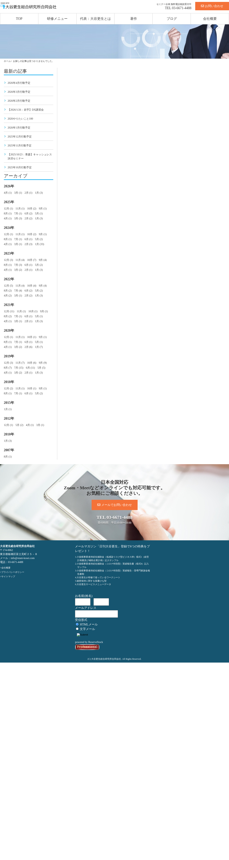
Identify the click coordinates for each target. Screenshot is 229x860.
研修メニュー (57, 19)
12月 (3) (8, 260)
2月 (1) (28, 192)
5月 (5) (41, 367)
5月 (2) (39, 239)
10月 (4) (31, 285)
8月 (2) (8, 290)
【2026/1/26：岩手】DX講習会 (26, 109)
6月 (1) (28, 239)
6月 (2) (28, 213)
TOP (19, 19)
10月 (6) (31, 362)
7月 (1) (18, 213)
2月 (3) (28, 244)
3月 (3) (18, 218)
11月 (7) (19, 362)
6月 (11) (30, 367)
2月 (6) (28, 347)
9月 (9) (43, 362)
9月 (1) (43, 208)
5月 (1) (39, 213)
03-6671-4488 (181, 8)
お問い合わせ (212, 6)
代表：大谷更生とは (95, 19)
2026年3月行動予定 (19, 91)
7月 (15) (18, 367)
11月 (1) (19, 208)
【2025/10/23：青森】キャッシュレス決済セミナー (30, 156)
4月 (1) (8, 192)
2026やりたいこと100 (20, 118)
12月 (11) (9, 311)
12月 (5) (8, 285)
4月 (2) (8, 295)
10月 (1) (33, 311)
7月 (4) (18, 290)
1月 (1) (8, 409)
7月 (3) (18, 265)
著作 (133, 19)
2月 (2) (28, 218)
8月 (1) (8, 213)
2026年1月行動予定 (19, 127)
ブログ (172, 19)
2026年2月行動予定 (19, 100)
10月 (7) (31, 260)
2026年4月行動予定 (19, 82)
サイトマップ (8, 576)
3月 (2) (18, 269)
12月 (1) (8, 208)
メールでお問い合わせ (114, 504)
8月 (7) (8, 367)
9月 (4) (43, 260)
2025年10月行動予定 (20, 167)
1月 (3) (39, 192)
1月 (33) (39, 244)
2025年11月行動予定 (19, 145)
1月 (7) (39, 347)
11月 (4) (19, 260)
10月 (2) (31, 208)
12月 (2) (8, 388)
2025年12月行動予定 (20, 136)
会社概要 (210, 19)
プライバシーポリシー (12, 572)
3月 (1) (18, 192)
